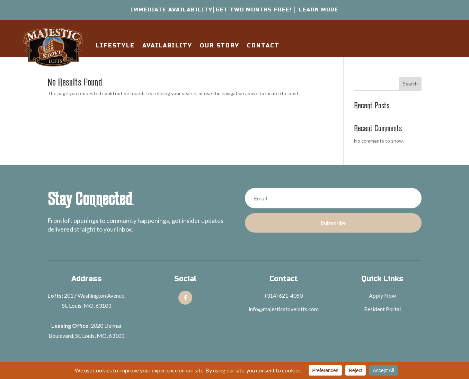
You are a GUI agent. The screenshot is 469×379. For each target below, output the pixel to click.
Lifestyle (115, 45)
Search (410, 84)
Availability (167, 45)
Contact (263, 45)
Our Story (219, 45)
